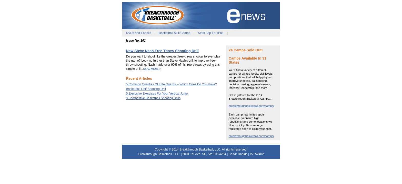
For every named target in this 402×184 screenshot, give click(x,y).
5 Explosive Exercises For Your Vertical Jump (157, 93)
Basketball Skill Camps (174, 33)
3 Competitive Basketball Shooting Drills (153, 98)
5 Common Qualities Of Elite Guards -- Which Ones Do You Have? (171, 84)
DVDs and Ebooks (138, 33)
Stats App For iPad (211, 33)
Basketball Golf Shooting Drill (146, 89)
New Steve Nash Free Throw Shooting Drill (162, 51)
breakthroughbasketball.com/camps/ (251, 105)
